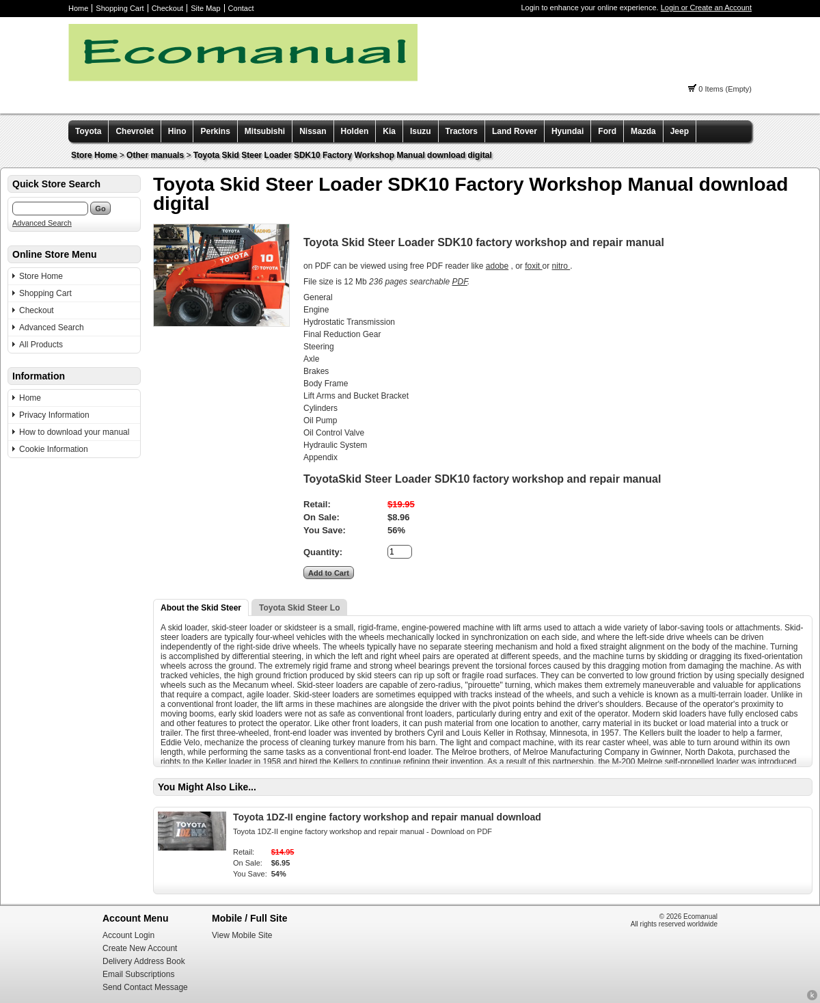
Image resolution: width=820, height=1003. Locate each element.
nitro (561, 266)
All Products (41, 344)
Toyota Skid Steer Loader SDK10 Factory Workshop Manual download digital (342, 155)
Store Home (94, 155)
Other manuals (155, 155)
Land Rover (514, 131)
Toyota (88, 131)
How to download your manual (74, 432)
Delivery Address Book (143, 961)
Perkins (215, 131)
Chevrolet (134, 131)
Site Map (205, 8)
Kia (389, 131)
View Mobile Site (242, 935)
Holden (355, 131)
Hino (177, 131)
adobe (497, 266)
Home (78, 8)
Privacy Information (54, 415)
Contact (241, 8)
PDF (459, 281)
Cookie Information (53, 449)
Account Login (128, 935)
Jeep (679, 131)
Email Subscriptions (138, 974)
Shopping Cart (120, 8)
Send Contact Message (145, 987)
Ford (607, 131)
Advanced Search (42, 223)
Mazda (643, 131)
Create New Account (139, 948)
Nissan (312, 131)
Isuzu (420, 131)
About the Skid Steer (201, 608)
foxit (533, 266)
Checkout (167, 8)
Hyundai (567, 131)
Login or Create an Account (706, 7)
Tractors (462, 131)
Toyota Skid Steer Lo (299, 608)
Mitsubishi (265, 131)
